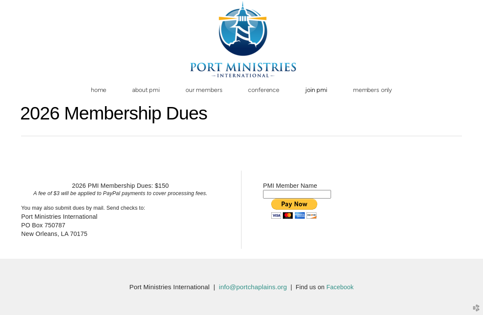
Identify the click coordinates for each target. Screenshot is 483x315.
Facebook (339, 287)
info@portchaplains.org (253, 287)
